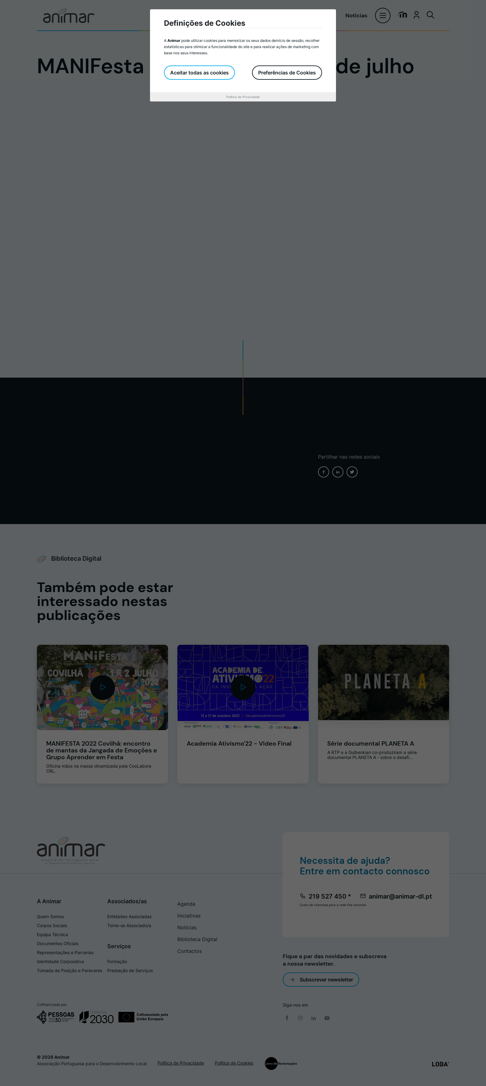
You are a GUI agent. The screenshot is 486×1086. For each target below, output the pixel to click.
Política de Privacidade (243, 97)
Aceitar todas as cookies (199, 73)
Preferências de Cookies (287, 73)
